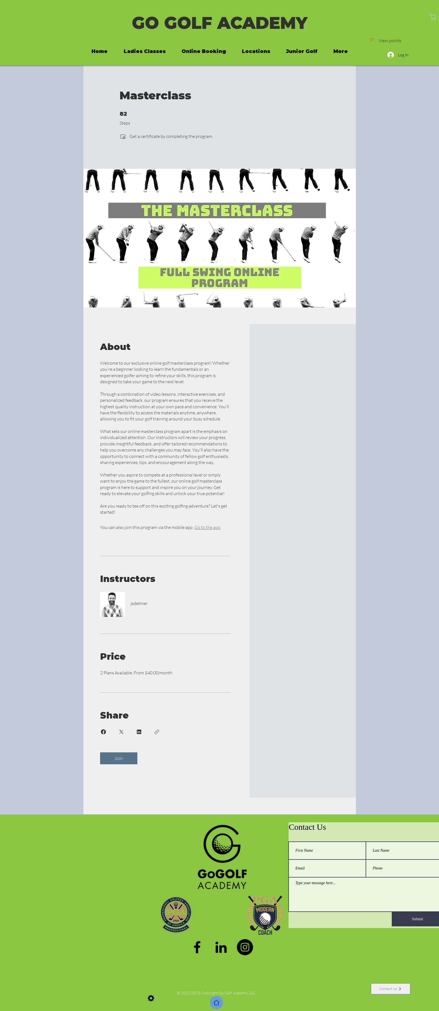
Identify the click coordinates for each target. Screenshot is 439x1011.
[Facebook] (197, 947)
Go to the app (207, 527)
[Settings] (151, 998)
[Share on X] (121, 731)
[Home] (216, 1002)
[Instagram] (245, 947)
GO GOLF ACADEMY (219, 23)
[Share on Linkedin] (139, 731)
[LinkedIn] (221, 947)
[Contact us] (390, 988)
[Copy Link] (156, 731)
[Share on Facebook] (103, 731)
